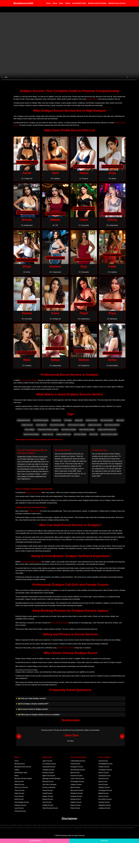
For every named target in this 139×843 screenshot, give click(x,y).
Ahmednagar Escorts (21, 802)
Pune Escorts (19, 796)
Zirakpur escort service (33, 492)
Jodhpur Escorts (76, 784)
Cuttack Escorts (103, 767)
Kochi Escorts (103, 784)
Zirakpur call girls (34, 511)
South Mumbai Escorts (50, 808)
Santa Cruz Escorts (21, 787)
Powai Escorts (75, 764)
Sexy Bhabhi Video (79, 3)
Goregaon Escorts (76, 767)
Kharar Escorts (103, 796)
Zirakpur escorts (92, 99)
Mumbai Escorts (48, 781)
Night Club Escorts (48, 775)
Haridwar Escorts (76, 796)
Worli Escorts (75, 772)
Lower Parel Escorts (77, 778)
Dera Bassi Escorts (105, 799)
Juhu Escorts (46, 802)
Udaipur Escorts (75, 802)
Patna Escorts (75, 808)
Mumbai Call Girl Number (97, 3)
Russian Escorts (48, 772)
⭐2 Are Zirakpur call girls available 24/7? (33, 704)
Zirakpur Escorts (104, 787)
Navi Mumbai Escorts (77, 770)
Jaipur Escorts (47, 761)
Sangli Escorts (47, 793)
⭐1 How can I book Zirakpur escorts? (32, 698)
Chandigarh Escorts (105, 790)
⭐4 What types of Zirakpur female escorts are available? (39, 714)
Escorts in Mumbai (48, 787)
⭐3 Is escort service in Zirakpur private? (33, 709)
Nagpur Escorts (47, 796)
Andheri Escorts (47, 805)
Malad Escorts (19, 784)
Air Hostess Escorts (49, 764)
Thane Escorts (19, 790)
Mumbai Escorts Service (22, 767)
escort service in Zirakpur (29, 380)
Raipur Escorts (75, 805)
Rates (61, 3)
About (55, 3)
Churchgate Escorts (77, 781)
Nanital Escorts (75, 799)
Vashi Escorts (19, 781)
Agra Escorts (102, 781)
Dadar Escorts (19, 793)
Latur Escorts (19, 808)
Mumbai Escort (19, 764)
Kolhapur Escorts (20, 805)
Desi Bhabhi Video (20, 772)
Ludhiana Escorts (104, 808)
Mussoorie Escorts (76, 790)
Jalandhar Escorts (104, 805)
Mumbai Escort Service (116, 3)
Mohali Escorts (103, 793)
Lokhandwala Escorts (77, 761)
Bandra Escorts (47, 799)
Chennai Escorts (20, 811)
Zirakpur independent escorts (31, 562)
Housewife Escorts (48, 767)
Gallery (67, 3)
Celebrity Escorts (48, 770)
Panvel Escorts (47, 790)
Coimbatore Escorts (105, 770)
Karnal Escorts (103, 778)
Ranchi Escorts (103, 772)
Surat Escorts (103, 761)
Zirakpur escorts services (65, 648)
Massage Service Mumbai (51, 778)
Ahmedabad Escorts (105, 764)
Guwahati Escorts (104, 775)
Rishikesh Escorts (76, 793)
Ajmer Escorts (75, 787)
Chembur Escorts (76, 775)
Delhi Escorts (19, 799)
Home (48, 3)
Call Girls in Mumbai (49, 784)
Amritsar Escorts (104, 802)
